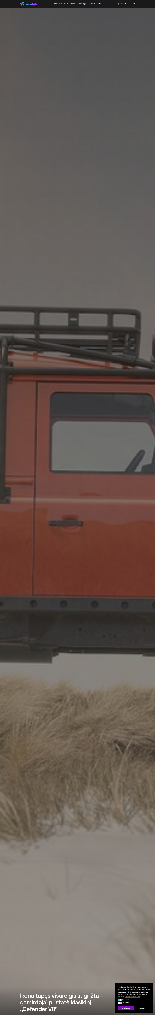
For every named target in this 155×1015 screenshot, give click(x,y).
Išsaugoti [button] (142, 1008)
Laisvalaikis (58, 4)
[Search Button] (134, 4)
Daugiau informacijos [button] (132, 997)
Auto (99, 4)
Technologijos (82, 4)
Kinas (66, 4)
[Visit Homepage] (28, 4)
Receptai (92, 4)
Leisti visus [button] (126, 1008)
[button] (120, 1000)
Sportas (72, 4)
